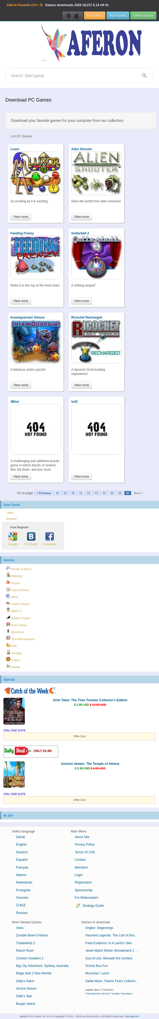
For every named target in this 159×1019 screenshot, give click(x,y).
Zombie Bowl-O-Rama (32, 935)
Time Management (20, 638)
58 (57, 493)
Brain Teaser (16, 624)
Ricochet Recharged (86, 317)
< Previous (43, 493)
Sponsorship (84, 890)
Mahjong (14, 575)
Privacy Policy (85, 844)
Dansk (20, 837)
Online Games (143, 15)
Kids (11, 645)
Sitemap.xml (132, 1016)
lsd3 (74, 402)
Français (22, 867)
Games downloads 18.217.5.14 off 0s (58, 5)
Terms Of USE (85, 852)
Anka (19, 928)
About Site (82, 837)
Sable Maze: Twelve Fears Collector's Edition (114, 981)
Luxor (14, 149)
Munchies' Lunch (97, 973)
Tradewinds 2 (25, 943)
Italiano (21, 875)
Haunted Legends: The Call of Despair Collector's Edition (114, 935)
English (21, 844)
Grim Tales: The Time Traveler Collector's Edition (90, 700)
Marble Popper (18, 617)
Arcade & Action (18, 568)
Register (11, 518)
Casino (13, 659)
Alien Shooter (81, 149)
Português (23, 890)
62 (88, 493)
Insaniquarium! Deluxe (27, 317)
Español (21, 860)
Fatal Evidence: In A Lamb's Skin (108, 943)
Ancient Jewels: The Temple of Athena (90, 764)
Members (81, 867)
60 (73, 493)
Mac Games (117, 15)
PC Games (94, 15)
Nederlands (24, 882)
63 (96, 493)
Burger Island (25, 1004)
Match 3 (13, 610)
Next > (138, 493)
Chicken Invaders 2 (29, 958)
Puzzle (13, 582)
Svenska (22, 898)
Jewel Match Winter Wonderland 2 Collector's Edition (114, 950)
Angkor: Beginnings (99, 928)
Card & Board (17, 589)
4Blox (14, 402)
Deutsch (22, 852)
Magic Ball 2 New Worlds (33, 973)
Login (9, 512)
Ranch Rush (25, 950)
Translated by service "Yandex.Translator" (109, 993)
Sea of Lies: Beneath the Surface (108, 958)
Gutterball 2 (80, 233)
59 (65, 493)
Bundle (13, 666)
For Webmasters (86, 898)
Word (12, 596)
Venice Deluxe (26, 988)
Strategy (14, 652)
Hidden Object (17, 603)
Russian (21, 913)
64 (104, 493)
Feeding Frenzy (22, 233)
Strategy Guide (89, 906)
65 (112, 493)
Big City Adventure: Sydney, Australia (42, 966)
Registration (83, 882)
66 (120, 493)
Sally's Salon (25, 981)
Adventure (15, 631)
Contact (80, 860)
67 (127, 493)
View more (20, 217)
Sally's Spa (24, 996)
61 (80, 493)
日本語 (21, 905)
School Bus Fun (96, 966)
